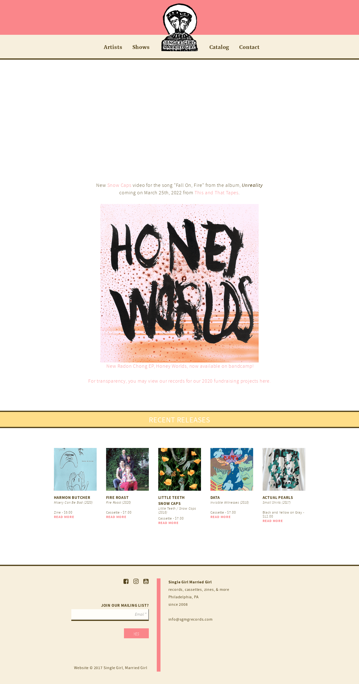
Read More (64, 517)
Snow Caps (119, 185)
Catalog (219, 47)
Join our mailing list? (125, 605)
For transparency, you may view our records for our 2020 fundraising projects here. (179, 381)
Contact (249, 47)
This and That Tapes (217, 193)
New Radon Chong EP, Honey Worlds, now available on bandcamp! (179, 366)
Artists (113, 47)
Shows (141, 47)
